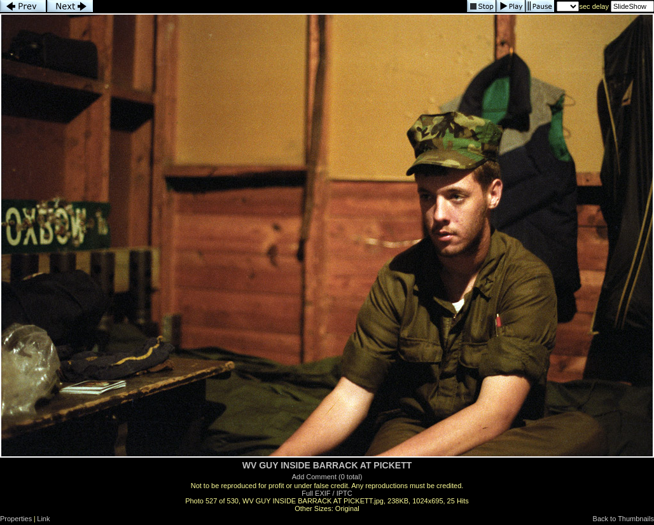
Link (43, 518)
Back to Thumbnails (623, 518)
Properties (16, 518)
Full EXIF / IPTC (327, 493)
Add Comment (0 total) (327, 477)
